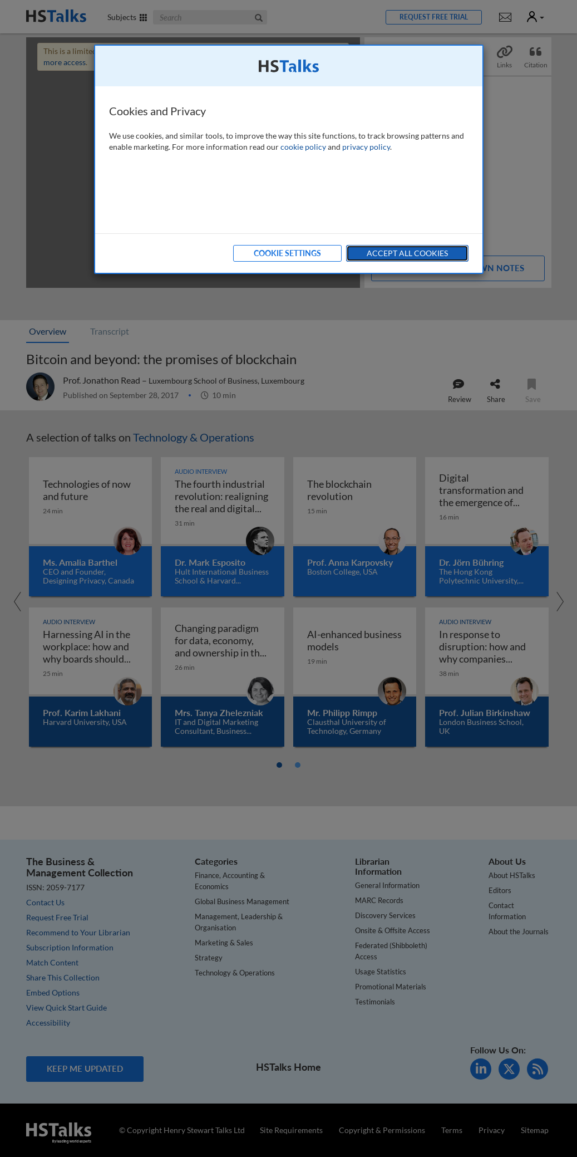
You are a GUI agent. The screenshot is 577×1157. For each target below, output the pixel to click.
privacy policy (366, 146)
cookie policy (303, 146)
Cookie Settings (287, 253)
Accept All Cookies (407, 253)
